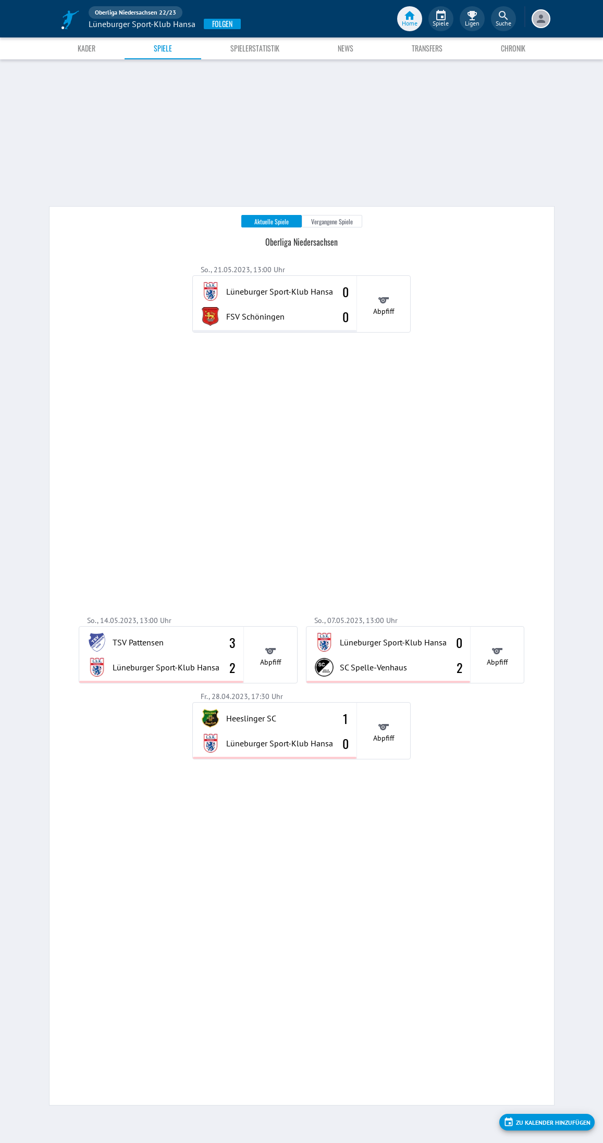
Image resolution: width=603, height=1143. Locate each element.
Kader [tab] (86, 48)
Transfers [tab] (427, 48)
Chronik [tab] (513, 48)
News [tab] (345, 48)
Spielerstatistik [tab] (254, 48)
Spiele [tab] (163, 48)
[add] (547, 1122)
